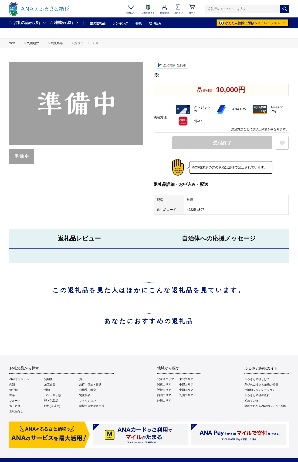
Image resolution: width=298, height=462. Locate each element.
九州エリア (186, 395)
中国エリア (186, 390)
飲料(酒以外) (52, 406)
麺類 (47, 390)
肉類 (12, 384)
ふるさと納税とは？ (257, 379)
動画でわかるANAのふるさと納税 (265, 406)
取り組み (155, 23)
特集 (138, 23)
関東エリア (164, 384)
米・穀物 (14, 406)
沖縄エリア (164, 400)
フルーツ (14, 400)
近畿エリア (164, 390)
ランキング (120, 23)
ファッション (87, 400)
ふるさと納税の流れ (257, 395)
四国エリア (164, 395)
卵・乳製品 (51, 400)
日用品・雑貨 (87, 390)
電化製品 (84, 395)
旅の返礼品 (97, 23)
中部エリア (186, 384)
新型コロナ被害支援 (91, 406)
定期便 (48, 379)
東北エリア (186, 379)
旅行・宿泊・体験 (90, 384)
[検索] (284, 9)
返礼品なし (16, 411)
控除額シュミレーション (259, 390)
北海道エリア (165, 379)
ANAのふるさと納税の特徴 (261, 384)
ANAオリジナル (19, 379)
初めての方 (251, 400)
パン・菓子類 (52, 395)
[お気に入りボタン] (282, 143)
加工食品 (49, 384)
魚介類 (13, 390)
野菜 (12, 395)
